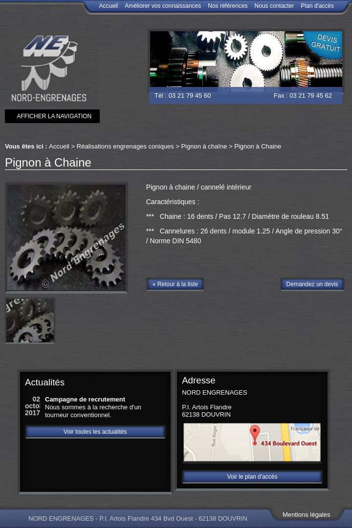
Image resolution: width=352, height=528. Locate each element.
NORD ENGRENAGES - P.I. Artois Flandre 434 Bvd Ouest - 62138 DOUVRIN (137, 518)
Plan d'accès (317, 5)
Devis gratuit (321, 46)
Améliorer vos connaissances (163, 5)
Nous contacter (274, 5)
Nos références (227, 5)
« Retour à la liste (175, 284)
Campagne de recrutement (85, 399)
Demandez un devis (312, 284)
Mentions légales (306, 514)
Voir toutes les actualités (95, 431)
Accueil (108, 5)
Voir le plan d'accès (252, 476)
